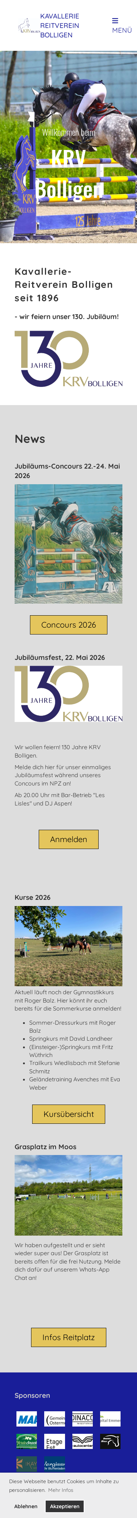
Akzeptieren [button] (65, 1506)
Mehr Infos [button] (60, 1490)
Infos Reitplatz (68, 1337)
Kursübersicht (68, 1114)
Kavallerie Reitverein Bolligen (59, 26)
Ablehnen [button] (26, 1506)
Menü (122, 25)
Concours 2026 (68, 625)
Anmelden (68, 839)
